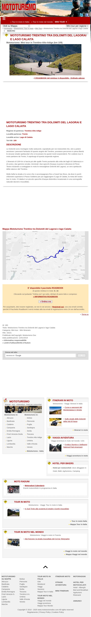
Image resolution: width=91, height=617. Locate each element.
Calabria (10, 424)
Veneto (30, 447)
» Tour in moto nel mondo (42, 22)
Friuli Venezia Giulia (15, 434)
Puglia (29, 424)
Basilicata (10, 421)
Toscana (30, 434)
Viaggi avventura (44, 603)
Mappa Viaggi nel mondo (76, 554)
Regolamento (32, 612)
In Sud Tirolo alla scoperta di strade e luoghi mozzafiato (47, 509)
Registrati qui (58, 307)
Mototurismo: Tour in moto (23, 28)
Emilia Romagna (13, 431)
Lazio (9, 437)
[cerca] (40, 355)
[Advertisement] (46, 101)
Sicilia (29, 431)
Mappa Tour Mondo (45, 606)
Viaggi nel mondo (44, 601)
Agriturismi (77, 592)
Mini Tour (38, 28)
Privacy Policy (44, 612)
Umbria (30, 441)
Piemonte (31, 421)
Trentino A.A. (25, 594)
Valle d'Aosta (32, 444)
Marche (10, 447)
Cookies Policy (58, 612)
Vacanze (40, 589)
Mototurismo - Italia (35, 451)
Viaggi (39, 587)
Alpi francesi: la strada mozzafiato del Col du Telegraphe (47, 539)
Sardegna (31, 428)
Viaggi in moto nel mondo (76, 551)
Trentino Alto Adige (34, 437)
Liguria (9, 441)
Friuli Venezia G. (8, 594)
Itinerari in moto (81, 430)
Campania (11, 428)
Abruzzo (10, 418)
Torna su (85, 314)
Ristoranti (77, 595)
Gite (39, 582)
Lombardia (11, 444)
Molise (29, 418)
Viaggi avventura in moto (77, 456)
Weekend (41, 584)
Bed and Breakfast (80, 590)
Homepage (8, 28)
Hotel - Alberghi (79, 587)
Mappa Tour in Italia (78, 524)
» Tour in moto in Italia (19, 22)
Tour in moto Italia (79, 521)
